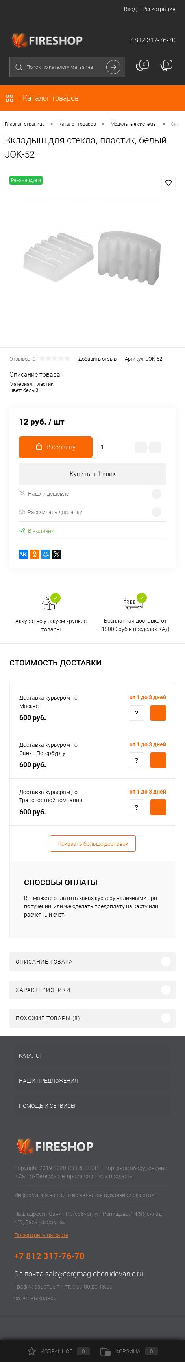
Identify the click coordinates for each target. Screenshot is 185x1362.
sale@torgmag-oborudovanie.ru (94, 1274)
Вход (130, 9)
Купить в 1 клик (93, 474)
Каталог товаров (42, 98)
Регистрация (159, 9)
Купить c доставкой (158, 713)
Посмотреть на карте (41, 1235)
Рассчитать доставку (50, 512)
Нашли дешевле (44, 493)
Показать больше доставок (92, 844)
